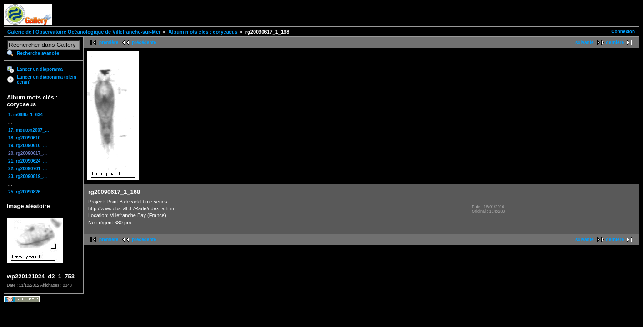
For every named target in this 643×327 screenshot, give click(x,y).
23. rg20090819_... (27, 176)
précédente (144, 42)
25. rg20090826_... (27, 191)
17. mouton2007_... (28, 130)
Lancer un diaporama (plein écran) (46, 79)
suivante (584, 42)
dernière (615, 42)
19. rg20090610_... (27, 145)
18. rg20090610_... (27, 137)
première (108, 42)
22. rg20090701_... (27, 168)
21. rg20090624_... (27, 161)
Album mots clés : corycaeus (202, 32)
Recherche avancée (38, 53)
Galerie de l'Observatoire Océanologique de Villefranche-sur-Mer (83, 32)
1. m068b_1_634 (25, 114)
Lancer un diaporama (40, 69)
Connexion (623, 31)
